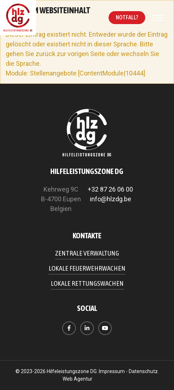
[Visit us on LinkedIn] (87, 328)
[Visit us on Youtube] (105, 328)
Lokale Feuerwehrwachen (87, 268)
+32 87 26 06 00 (110, 189)
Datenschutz (143, 371)
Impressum (112, 371)
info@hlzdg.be (110, 199)
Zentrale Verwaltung (87, 253)
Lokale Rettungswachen (87, 283)
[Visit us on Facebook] (69, 328)
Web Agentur (77, 379)
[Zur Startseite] (18, 17)
